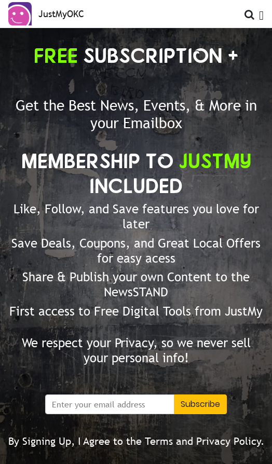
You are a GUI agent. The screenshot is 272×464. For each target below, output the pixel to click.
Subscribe (200, 404)
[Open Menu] (261, 12)
